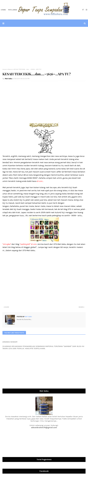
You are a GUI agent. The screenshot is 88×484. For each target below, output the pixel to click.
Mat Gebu (8, 79)
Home (4, 69)
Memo (10, 69)
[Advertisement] (44, 48)
